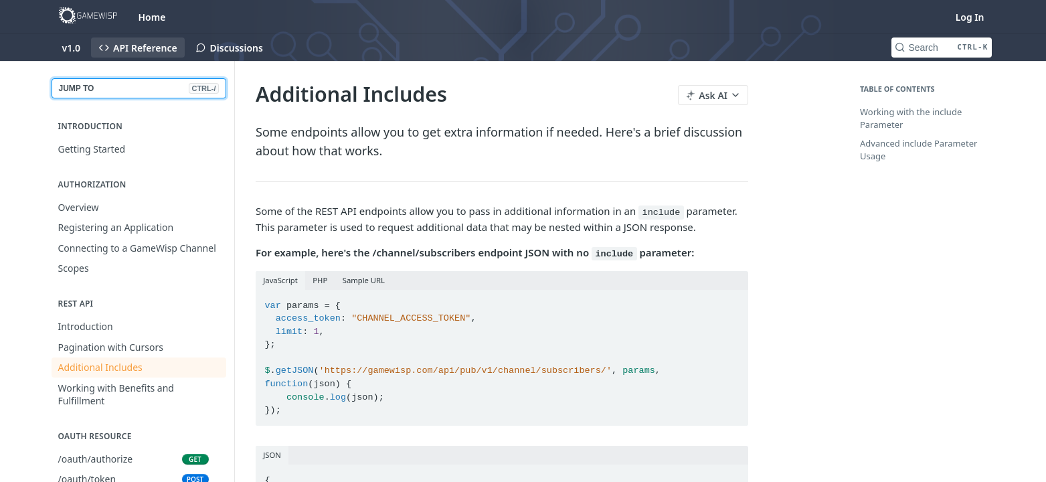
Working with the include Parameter (911, 118)
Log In (970, 17)
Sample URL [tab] (363, 280)
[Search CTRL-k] (941, 47)
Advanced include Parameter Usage (918, 150)
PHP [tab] (320, 280)
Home (152, 17)
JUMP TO (139, 88)
